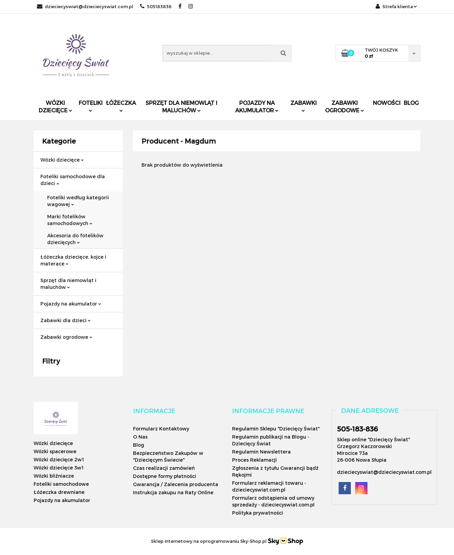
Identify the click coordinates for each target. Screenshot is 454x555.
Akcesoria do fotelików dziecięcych (75, 239)
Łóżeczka (121, 105)
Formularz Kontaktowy (161, 428)
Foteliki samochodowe (61, 484)
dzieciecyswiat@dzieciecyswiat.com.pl (85, 6)
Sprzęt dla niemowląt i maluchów (181, 106)
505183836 (156, 6)
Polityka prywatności (257, 513)
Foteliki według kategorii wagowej (78, 201)
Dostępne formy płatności (164, 476)
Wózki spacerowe (55, 451)
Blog (411, 102)
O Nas (140, 437)
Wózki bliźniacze (54, 476)
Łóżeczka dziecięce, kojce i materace (73, 260)
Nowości (386, 102)
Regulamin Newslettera (261, 452)
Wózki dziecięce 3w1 (58, 467)
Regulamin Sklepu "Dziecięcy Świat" (276, 428)
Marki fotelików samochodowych (69, 220)
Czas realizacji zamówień (164, 468)
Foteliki (90, 105)
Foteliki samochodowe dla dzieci (72, 179)
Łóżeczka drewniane (59, 492)
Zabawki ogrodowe (344, 106)
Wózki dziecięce (55, 106)
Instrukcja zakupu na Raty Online (173, 492)
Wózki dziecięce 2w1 (59, 459)
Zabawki (303, 105)
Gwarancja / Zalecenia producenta (175, 484)
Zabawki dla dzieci (65, 320)
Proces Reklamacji (254, 460)
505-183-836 (357, 429)
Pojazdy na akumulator (257, 106)
